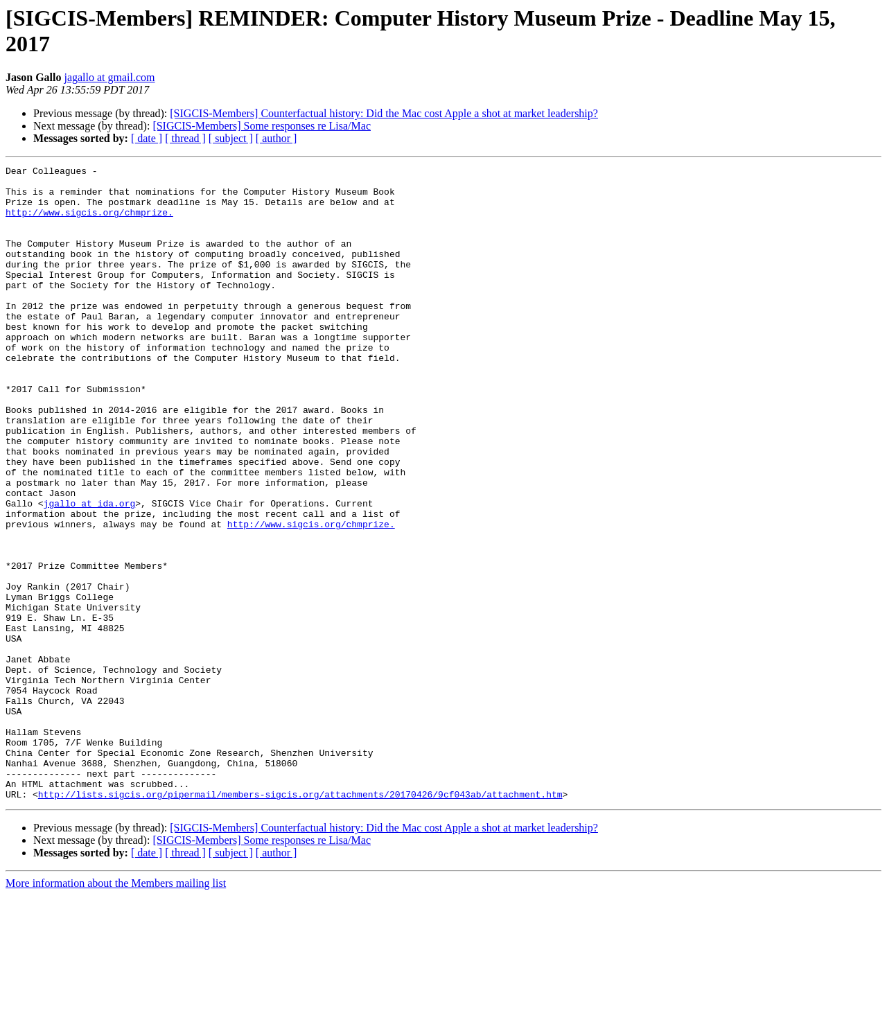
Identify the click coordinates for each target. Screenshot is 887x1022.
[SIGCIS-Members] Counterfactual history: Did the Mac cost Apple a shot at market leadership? (384, 113)
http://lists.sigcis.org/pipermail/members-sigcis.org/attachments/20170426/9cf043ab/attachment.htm (300, 921)
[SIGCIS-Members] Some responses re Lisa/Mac (261, 126)
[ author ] (276, 138)
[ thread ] (185, 138)
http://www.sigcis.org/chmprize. (89, 222)
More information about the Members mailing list (116, 1010)
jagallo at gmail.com (109, 77)
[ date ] (146, 138)
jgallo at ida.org (90, 571)
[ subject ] (231, 138)
